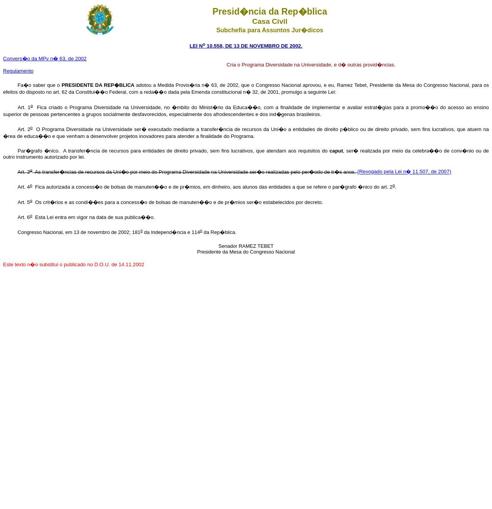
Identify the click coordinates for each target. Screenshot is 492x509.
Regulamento (18, 71)
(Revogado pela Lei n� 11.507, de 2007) (404, 172)
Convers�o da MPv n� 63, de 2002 (44, 58)
